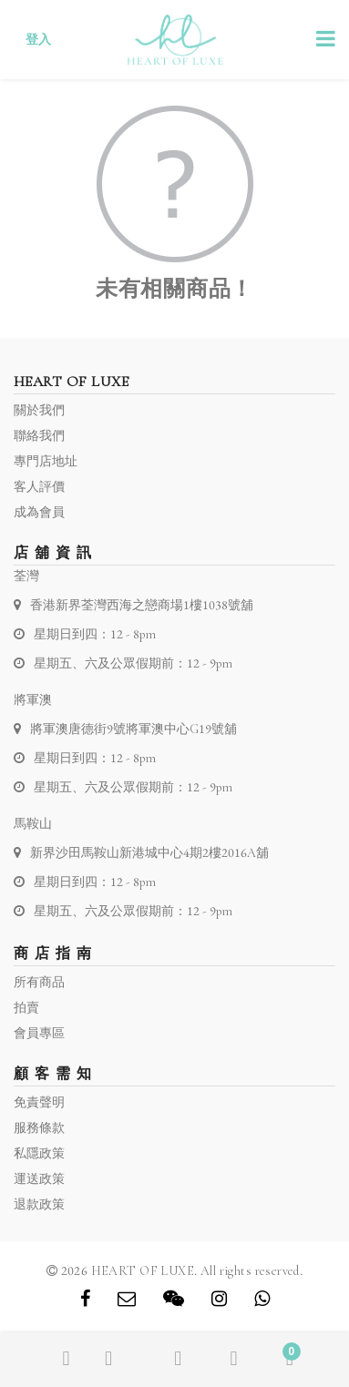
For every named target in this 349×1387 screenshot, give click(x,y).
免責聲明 (39, 1102)
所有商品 (39, 982)
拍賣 (26, 1007)
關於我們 (39, 410)
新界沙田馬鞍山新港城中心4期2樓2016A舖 (149, 853)
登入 (38, 39)
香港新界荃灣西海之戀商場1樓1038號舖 (141, 605)
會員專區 (39, 1033)
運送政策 (39, 1179)
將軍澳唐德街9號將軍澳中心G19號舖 (133, 729)
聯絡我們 (39, 436)
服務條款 (39, 1128)
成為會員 (39, 512)
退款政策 (39, 1204)
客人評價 (39, 487)
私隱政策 (39, 1153)
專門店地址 (45, 461)
